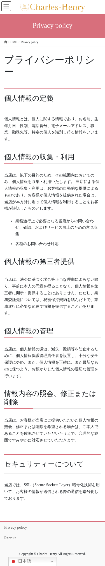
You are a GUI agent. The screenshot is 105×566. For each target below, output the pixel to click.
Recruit (10, 538)
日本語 (20, 561)
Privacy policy (15, 527)
